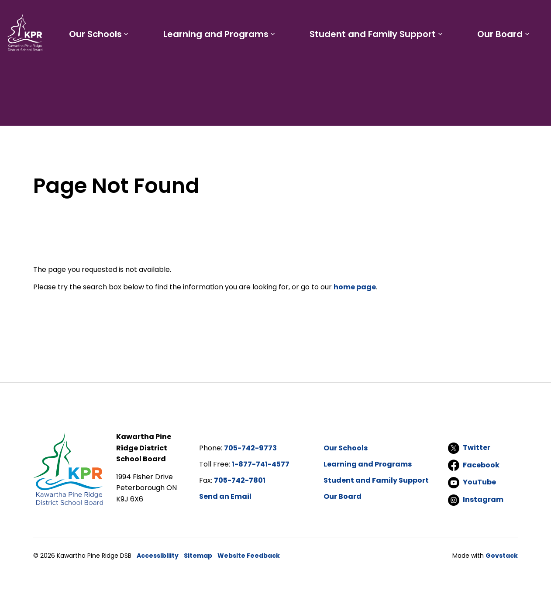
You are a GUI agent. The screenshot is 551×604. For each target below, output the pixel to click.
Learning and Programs (243, 64)
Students (255, 15)
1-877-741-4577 (260, 464)
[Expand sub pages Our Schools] (165, 64)
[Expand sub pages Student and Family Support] (456, 64)
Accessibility (158, 555)
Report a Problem (418, 15)
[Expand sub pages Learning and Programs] (300, 64)
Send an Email (225, 496)
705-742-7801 (239, 480)
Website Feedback (248, 555)
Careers (361, 15)
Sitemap (198, 555)
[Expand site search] (535, 15)
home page (355, 287)
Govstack (502, 555)
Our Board (505, 64)
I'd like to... (489, 15)
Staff (328, 15)
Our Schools (134, 64)
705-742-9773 (250, 448)
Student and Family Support (389, 64)
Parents (295, 15)
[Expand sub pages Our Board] (532, 64)
